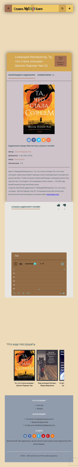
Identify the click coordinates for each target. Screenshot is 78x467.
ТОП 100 (39, 405)
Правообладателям (40, 422)
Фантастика (32, 145)
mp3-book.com (53, 194)
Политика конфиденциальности (40, 419)
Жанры (40, 408)
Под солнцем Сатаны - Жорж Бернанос (47, 384)
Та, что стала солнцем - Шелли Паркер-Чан (24, 384)
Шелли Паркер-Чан (23, 151)
